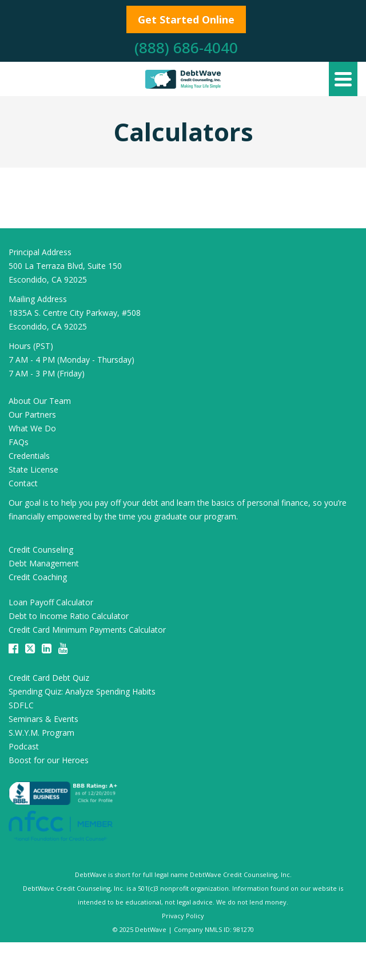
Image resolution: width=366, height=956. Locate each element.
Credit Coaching (38, 577)
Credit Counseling (41, 549)
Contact (23, 483)
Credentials (29, 455)
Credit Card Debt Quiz (49, 677)
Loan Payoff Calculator (51, 602)
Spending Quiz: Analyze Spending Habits (82, 691)
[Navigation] (343, 79)
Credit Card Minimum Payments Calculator (87, 629)
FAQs (19, 442)
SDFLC (21, 705)
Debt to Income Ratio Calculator (69, 615)
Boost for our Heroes (49, 760)
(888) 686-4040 (186, 47)
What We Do (32, 428)
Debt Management (44, 563)
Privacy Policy (183, 915)
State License (33, 469)
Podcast (24, 746)
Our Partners (32, 414)
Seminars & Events (43, 718)
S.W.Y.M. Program (41, 732)
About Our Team (40, 400)
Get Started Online (186, 19)
